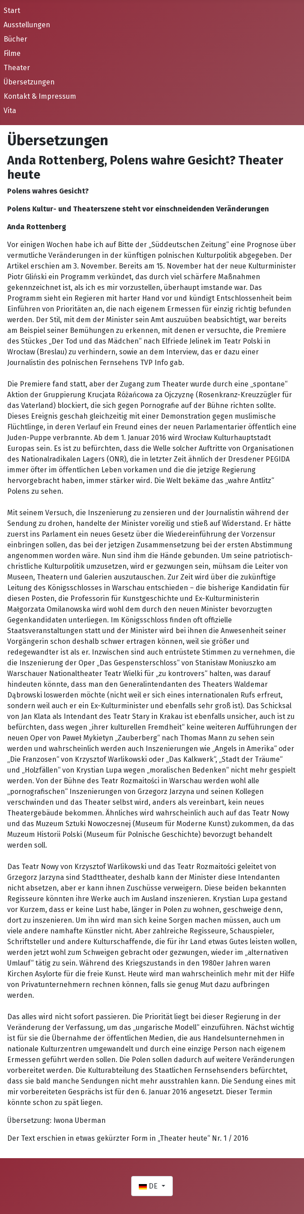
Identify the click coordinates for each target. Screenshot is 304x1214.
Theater (17, 67)
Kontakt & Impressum (40, 96)
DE (149, 1186)
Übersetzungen (29, 82)
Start (12, 10)
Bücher (15, 39)
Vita (10, 110)
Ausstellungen (27, 25)
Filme (12, 53)
